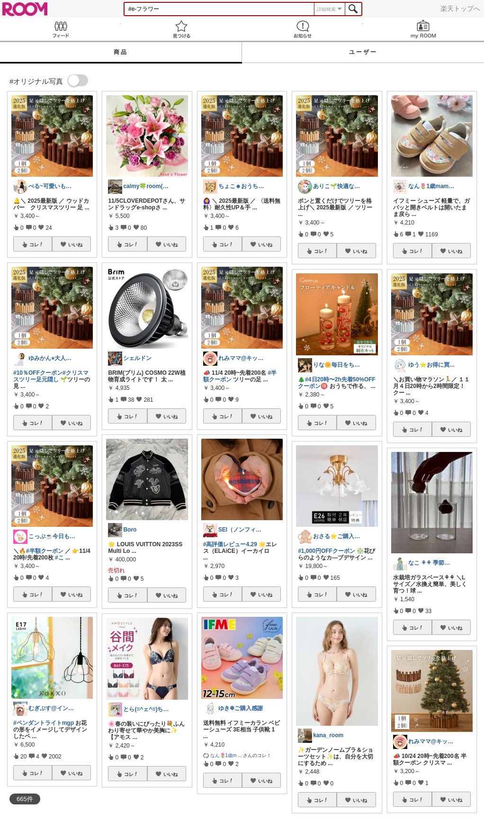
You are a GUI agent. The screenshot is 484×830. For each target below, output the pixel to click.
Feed (60, 29)
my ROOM (423, 29)
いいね (75, 244)
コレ (36, 244)
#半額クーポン (44, 551)
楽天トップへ (460, 8)
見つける (181, 29)
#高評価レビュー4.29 (230, 544)
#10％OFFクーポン (38, 373)
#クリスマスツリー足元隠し (51, 376)
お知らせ (302, 29)
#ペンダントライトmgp (43, 723)
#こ (59, 557)
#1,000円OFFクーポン (326, 551)
